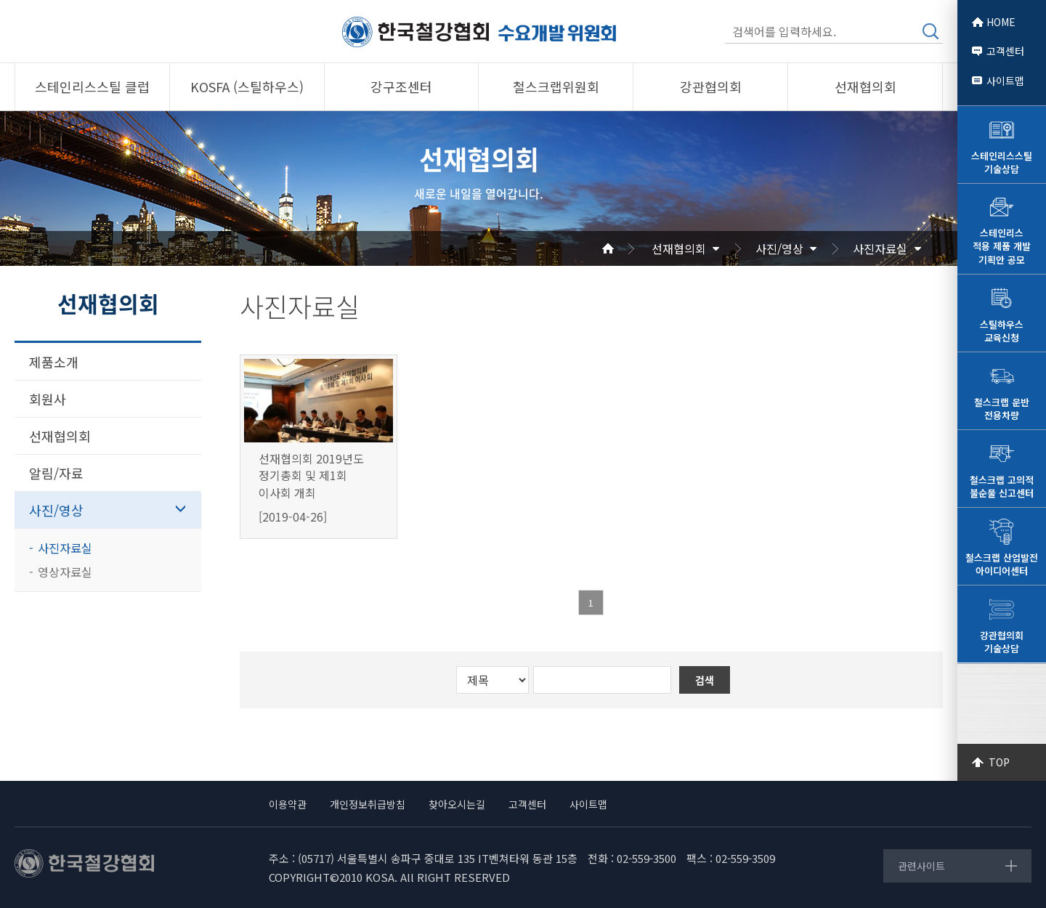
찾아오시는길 (457, 804)
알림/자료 (56, 472)
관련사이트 (921, 866)
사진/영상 (779, 248)
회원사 (47, 398)
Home (625, 248)
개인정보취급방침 (367, 804)
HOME (1000, 22)
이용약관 (288, 804)
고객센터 (1005, 51)
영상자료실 (65, 571)
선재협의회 (679, 248)
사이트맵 (1005, 80)
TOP (999, 762)
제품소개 (53, 361)
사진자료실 (880, 248)
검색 (930, 31)
